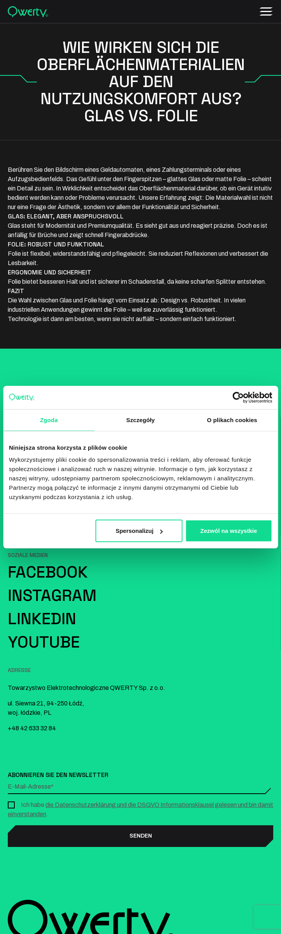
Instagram (52, 595)
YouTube (44, 642)
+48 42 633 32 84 (32, 728)
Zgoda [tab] (49, 419)
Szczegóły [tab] (140, 419)
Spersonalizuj (139, 530)
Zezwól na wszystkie (228, 530)
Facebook (48, 572)
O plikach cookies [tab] (232, 419)
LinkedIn (42, 618)
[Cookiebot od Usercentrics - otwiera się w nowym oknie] (238, 397)
